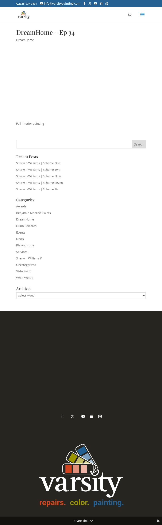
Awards (21, 206)
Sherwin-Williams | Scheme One (38, 163)
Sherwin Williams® (29, 258)
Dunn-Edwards (26, 226)
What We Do (24, 278)
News (20, 239)
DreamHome (25, 40)
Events (20, 232)
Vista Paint (23, 271)
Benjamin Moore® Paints (33, 213)
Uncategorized (26, 265)
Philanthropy (25, 245)
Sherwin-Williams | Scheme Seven (39, 183)
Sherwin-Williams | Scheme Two (38, 170)
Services (21, 252)
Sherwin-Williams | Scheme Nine (38, 176)
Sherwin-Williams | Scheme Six (37, 189)
